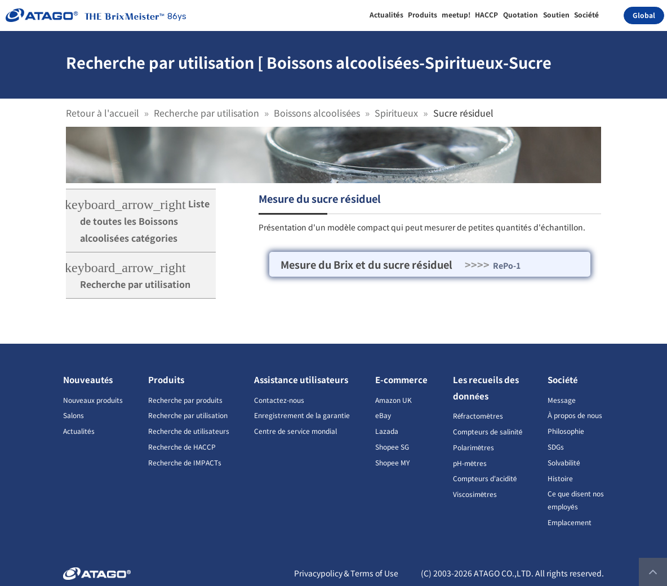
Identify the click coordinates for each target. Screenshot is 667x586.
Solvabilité (564, 462)
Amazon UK (393, 400)
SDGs (556, 446)
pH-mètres (470, 463)
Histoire (560, 478)
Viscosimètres (475, 494)
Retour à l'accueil (102, 112)
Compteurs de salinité (488, 431)
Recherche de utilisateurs (188, 431)
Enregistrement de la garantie (302, 415)
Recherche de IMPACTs (184, 462)
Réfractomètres (478, 415)
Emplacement (570, 522)
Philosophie (566, 431)
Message (562, 400)
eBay (383, 415)
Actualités (79, 431)
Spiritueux (396, 112)
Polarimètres (474, 447)
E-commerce (401, 379)
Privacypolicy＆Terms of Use (346, 573)
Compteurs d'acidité (485, 478)
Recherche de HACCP (182, 446)
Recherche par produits (185, 400)
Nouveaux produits (93, 400)
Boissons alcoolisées (317, 112)
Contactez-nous (279, 400)
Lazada (386, 431)
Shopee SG (392, 446)
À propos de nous (575, 415)
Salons (73, 415)
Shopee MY (392, 462)
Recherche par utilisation (206, 112)
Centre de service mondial (295, 431)
